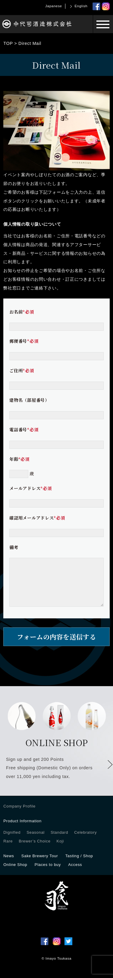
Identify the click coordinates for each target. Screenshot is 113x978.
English (80, 6)
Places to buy (48, 873)
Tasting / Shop (79, 865)
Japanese (53, 6)
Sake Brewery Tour (39, 865)
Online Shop (15, 873)
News (8, 865)
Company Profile (19, 815)
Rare (8, 850)
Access (75, 873)
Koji (60, 850)
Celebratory (85, 841)
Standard (59, 841)
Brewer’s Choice (34, 850)
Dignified (11, 841)
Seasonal (36, 841)
